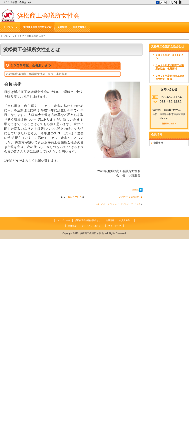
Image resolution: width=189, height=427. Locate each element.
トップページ (10, 27)
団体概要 (72, 226)
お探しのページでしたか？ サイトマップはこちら (118, 204)
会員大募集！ (80, 27)
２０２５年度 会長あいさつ (18, 2)
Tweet (135, 189)
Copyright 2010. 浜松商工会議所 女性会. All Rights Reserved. (95, 233)
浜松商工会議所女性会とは (37, 27)
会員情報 (62, 27)
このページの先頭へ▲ (131, 196)
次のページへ (75, 196)
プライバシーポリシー (92, 226)
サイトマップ (114, 226)
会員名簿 (158, 142)
